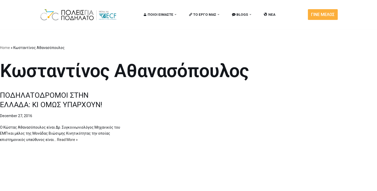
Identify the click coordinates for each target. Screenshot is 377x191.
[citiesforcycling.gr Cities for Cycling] (79, 14)
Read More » (67, 140)
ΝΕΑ (269, 14)
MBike (106, 184)
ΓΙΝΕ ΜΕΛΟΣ (323, 14)
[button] (175, 14)
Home (5, 48)
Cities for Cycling (56, 184)
